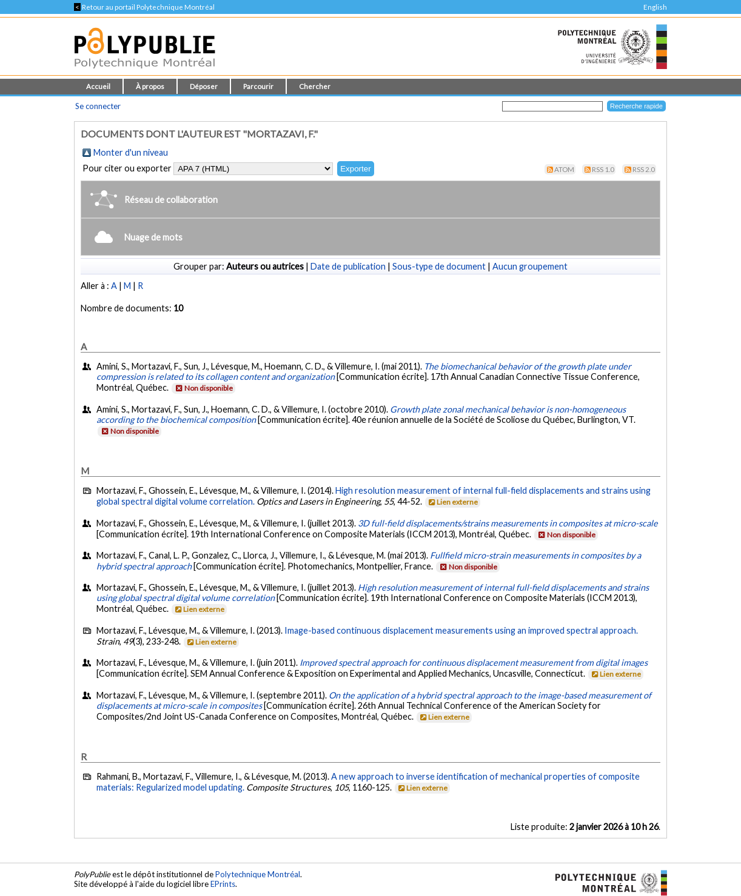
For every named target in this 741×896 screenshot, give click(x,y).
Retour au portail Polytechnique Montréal (144, 7)
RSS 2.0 (643, 169)
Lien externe (452, 501)
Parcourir (258, 86)
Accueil (98, 86)
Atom (564, 169)
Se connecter (98, 106)
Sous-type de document (439, 266)
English (655, 7)
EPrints (222, 884)
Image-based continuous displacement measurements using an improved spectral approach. (461, 630)
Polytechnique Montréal (257, 874)
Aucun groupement (530, 266)
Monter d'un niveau (130, 152)
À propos (150, 86)
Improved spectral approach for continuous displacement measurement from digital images (474, 662)
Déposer (204, 86)
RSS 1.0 (603, 169)
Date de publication (348, 266)
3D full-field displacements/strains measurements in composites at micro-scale (508, 523)
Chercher (314, 86)
